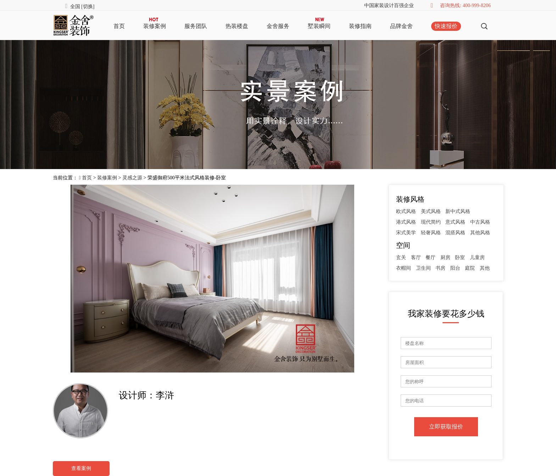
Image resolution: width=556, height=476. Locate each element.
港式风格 (406, 222)
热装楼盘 (237, 26)
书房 (440, 268)
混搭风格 (455, 232)
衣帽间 (403, 268)
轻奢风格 (431, 232)
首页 (119, 26)
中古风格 (480, 222)
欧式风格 (406, 211)
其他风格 (480, 232)
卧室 (460, 257)
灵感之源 (132, 177)
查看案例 (81, 468)
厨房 (445, 257)
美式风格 (431, 211)
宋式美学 (406, 232)
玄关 (401, 257)
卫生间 (423, 268)
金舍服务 (278, 26)
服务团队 (195, 26)
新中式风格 (457, 211)
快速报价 (446, 26)
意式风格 (455, 222)
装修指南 (360, 26)
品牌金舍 (401, 26)
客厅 (416, 257)
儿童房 (477, 257)
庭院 (470, 268)
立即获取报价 (446, 427)
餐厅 (430, 257)
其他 (485, 268)
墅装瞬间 (319, 26)
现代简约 (431, 222)
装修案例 (154, 26)
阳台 (455, 268)
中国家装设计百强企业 (389, 5)
